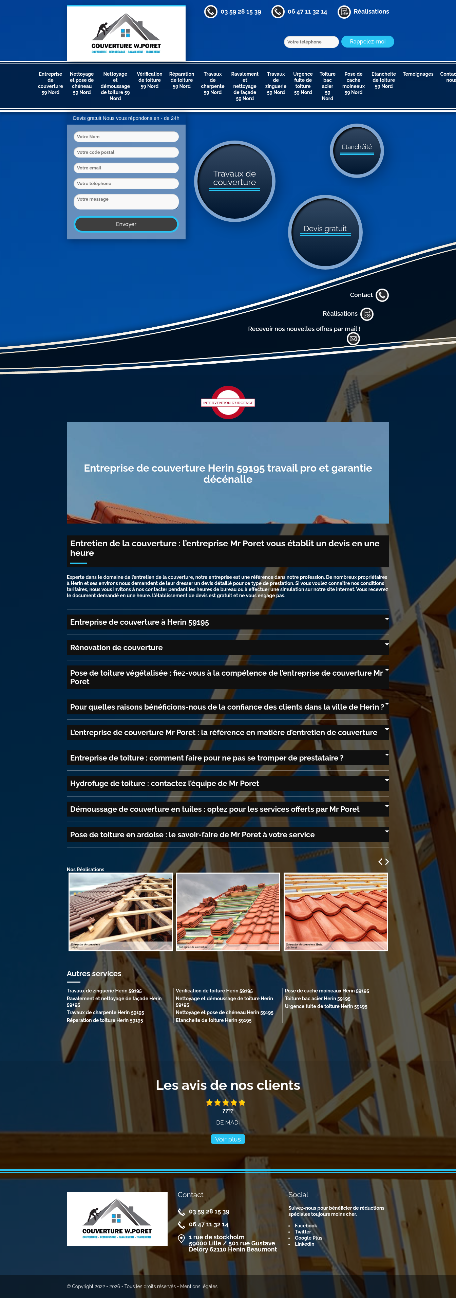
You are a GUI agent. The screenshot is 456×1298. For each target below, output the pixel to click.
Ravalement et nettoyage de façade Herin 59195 (114, 1001)
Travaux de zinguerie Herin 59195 (104, 990)
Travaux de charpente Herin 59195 (105, 1012)
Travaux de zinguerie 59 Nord (275, 83)
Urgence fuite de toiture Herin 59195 (326, 1006)
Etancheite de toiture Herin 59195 (213, 1020)
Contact (369, 295)
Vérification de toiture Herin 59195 (214, 990)
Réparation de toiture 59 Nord (181, 80)
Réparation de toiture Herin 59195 (105, 1020)
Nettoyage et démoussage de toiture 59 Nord (115, 86)
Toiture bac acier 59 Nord (328, 86)
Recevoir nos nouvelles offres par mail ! (304, 336)
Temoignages (418, 74)
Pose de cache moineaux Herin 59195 (327, 990)
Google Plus (308, 1238)
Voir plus (228, 1139)
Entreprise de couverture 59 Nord (50, 83)
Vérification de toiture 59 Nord (150, 80)
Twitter (303, 1232)
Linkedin (304, 1244)
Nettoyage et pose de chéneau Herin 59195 (224, 1012)
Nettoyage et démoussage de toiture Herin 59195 (224, 1001)
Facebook (306, 1225)
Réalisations (348, 314)
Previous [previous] (380, 861)
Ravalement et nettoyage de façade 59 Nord (245, 86)
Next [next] (387, 861)
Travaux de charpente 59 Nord (212, 83)
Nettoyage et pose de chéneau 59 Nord (82, 83)
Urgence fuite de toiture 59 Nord (303, 83)
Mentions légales (198, 1286)
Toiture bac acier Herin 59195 (317, 998)
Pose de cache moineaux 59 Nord (353, 83)
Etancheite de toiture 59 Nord (384, 80)
